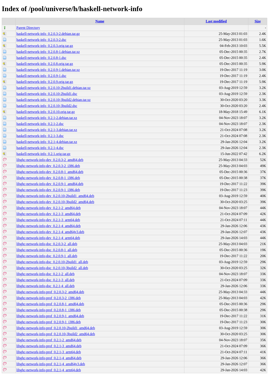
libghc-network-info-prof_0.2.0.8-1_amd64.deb (50, 304)
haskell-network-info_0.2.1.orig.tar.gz (43, 154)
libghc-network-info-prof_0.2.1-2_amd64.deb (49, 340)
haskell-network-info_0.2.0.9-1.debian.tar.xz (48, 70)
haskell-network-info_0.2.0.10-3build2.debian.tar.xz (53, 100)
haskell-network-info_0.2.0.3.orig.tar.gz (44, 46)
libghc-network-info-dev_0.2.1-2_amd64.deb (48, 208)
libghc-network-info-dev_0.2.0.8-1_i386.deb (48, 178)
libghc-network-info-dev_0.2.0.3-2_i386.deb (48, 166)
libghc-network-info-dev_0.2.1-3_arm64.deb (48, 220)
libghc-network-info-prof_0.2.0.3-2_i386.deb (48, 298)
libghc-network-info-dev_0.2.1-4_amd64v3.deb (50, 232)
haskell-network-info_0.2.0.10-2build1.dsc (46, 94)
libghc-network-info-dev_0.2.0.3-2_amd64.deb (49, 160)
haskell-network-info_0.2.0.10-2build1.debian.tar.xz (53, 88)
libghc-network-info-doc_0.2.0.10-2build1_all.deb (52, 262)
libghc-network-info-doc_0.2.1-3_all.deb (45, 280)
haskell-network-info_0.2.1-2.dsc (40, 124)
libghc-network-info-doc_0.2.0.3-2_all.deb (46, 244)
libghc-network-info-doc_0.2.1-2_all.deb (45, 274)
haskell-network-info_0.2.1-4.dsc (40, 148)
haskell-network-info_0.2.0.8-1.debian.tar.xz (48, 52)
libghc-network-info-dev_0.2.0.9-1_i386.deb (48, 190)
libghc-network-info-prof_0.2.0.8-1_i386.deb (48, 310)
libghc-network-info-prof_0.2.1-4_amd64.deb (49, 358)
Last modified (216, 21)
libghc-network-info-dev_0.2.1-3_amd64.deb (48, 214)
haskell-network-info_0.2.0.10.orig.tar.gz (45, 112)
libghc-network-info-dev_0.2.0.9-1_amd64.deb (49, 184)
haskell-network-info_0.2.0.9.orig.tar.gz (44, 82)
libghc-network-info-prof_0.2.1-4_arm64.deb (48, 370)
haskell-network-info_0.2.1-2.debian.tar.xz (46, 118)
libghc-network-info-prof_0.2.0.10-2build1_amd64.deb (55, 328)
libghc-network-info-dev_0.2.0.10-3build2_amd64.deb (55, 202)
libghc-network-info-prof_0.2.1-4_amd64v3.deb (50, 364)
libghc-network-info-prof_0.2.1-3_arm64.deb (48, 352)
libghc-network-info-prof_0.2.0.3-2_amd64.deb (50, 292)
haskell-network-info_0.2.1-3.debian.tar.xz (46, 130)
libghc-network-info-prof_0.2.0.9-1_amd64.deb (50, 316)
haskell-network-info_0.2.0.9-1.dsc (41, 76)
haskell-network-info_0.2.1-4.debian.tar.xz (46, 142)
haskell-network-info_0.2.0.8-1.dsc (41, 58)
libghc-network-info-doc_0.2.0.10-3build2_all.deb (52, 268)
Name (99, 21)
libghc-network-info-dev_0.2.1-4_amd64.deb (48, 226)
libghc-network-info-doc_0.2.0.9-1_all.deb (46, 256)
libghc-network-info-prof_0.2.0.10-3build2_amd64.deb (55, 334)
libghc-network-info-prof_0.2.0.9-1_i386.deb (48, 322)
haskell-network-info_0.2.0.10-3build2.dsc (46, 106)
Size (258, 21)
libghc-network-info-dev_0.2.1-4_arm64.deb (48, 238)
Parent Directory (28, 28)
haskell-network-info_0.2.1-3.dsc (40, 136)
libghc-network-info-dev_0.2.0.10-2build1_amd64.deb (55, 196)
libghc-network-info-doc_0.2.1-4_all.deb (45, 286)
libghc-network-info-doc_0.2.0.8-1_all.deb (46, 250)
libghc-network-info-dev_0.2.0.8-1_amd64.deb (49, 172)
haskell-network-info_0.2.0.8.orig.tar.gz (44, 64)
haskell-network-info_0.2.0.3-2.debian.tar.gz (48, 34)
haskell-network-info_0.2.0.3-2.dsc (41, 40)
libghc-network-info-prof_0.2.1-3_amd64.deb (49, 346)
